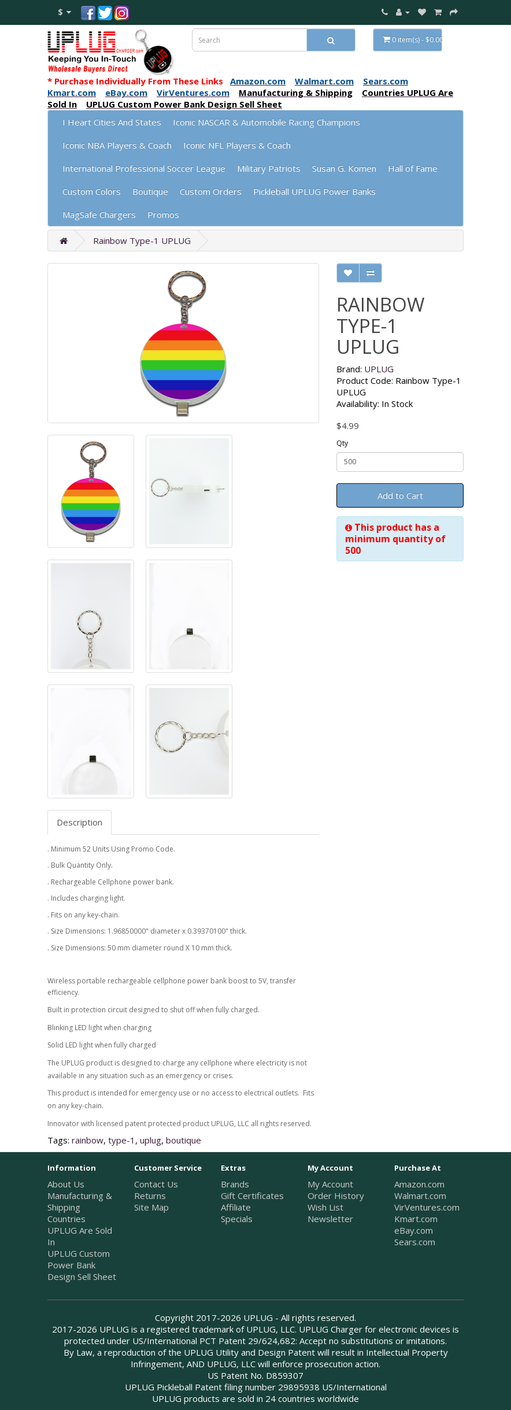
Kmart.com (416, 1218)
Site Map (151, 1207)
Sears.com (414, 1242)
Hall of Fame (413, 168)
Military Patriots (269, 168)
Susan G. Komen (344, 168)
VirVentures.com (427, 1207)
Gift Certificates (252, 1195)
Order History (336, 1195)
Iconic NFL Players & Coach (237, 145)
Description (79, 822)
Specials (237, 1218)
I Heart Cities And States (111, 122)
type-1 (121, 1140)
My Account (330, 1184)
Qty (342, 443)
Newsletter (330, 1218)
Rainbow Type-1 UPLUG (142, 240)
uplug (150, 1140)
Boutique (150, 191)
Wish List (325, 1207)
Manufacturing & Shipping (79, 1201)
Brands (235, 1184)
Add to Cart (400, 495)
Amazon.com (419, 1184)
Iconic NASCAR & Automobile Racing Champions (266, 122)
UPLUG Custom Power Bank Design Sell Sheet (81, 1265)
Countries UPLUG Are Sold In (79, 1230)
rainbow (87, 1140)
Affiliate (236, 1207)
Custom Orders (211, 191)
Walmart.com (420, 1195)
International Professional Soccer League (143, 168)
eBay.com (413, 1230)
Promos (163, 214)
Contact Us (156, 1184)
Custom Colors (91, 191)
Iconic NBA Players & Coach (117, 145)
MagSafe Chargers (99, 214)
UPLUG (379, 369)
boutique (183, 1140)
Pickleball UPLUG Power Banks (314, 191)
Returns (150, 1195)
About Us (65, 1184)
